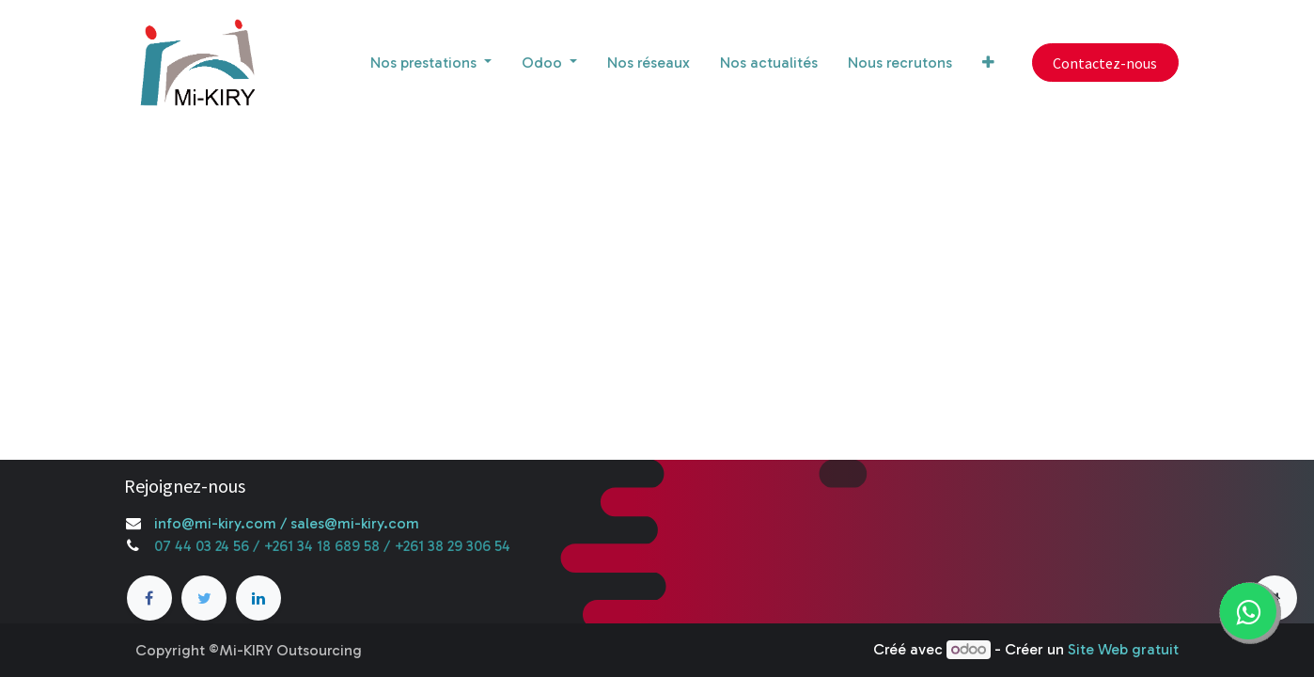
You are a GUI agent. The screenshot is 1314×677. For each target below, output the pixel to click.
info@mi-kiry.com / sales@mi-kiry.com (286, 523)
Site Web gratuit (1123, 649)
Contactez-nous (1105, 63)
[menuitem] (648, 63)
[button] (988, 63)
